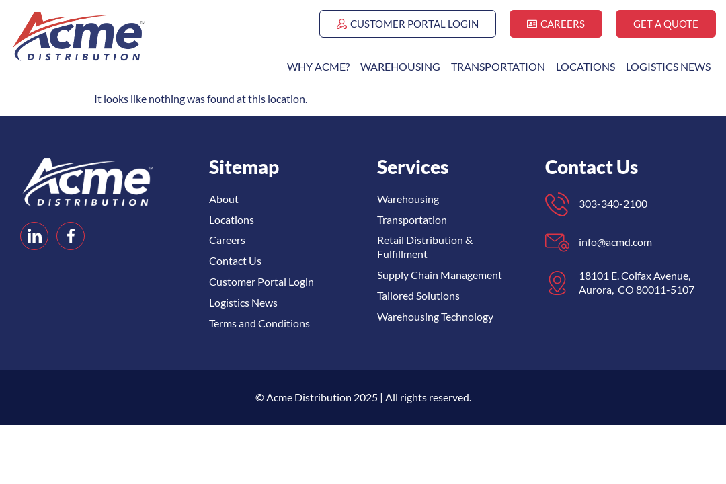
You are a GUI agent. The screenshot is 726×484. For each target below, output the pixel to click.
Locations (585, 66)
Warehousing (400, 66)
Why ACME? (318, 66)
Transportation (498, 66)
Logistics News (668, 66)
